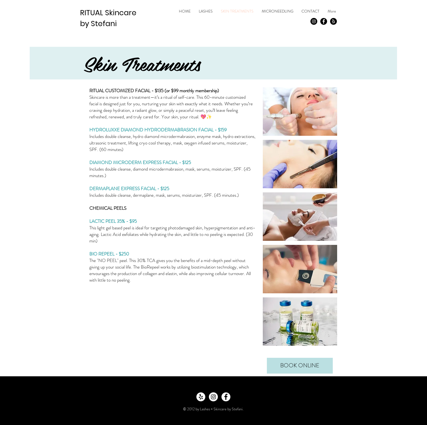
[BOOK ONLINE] (300, 366)
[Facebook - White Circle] (225, 396)
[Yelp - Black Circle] (333, 21)
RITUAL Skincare (108, 13)
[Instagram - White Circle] (213, 396)
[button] (300, 111)
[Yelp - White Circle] (200, 396)
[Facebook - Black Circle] (323, 21)
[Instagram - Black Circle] (313, 21)
